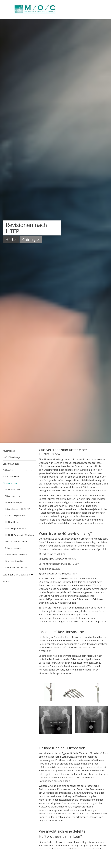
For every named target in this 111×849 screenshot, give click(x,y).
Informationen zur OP (16, 567)
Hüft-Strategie (12, 489)
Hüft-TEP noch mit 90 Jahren (19, 535)
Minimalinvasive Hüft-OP (17, 509)
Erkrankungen (11, 463)
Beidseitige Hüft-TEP (15, 528)
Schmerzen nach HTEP (16, 547)
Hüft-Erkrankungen (12, 457)
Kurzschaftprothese (15, 515)
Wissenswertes (12, 496)
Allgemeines (9, 450)
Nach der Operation (14, 560)
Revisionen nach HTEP (16, 554)
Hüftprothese (12, 522)
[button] (19, 470)
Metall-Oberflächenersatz (18, 541)
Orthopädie (8, 470)
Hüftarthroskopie (13, 502)
